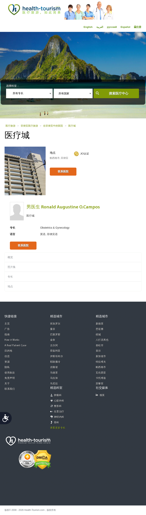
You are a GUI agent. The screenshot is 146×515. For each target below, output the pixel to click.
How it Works (12, 340)
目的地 (8, 351)
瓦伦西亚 (101, 373)
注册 (137, 26)
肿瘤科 (58, 395)
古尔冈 (54, 345)
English (88, 27)
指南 (7, 334)
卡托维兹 (101, 378)
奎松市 (100, 345)
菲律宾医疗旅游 (29, 125)
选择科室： (12, 85)
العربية (99, 27)
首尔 (98, 351)
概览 (10, 257)
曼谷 (52, 329)
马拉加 (54, 378)
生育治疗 (59, 412)
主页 (7, 324)
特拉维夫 (101, 362)
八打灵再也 (102, 340)
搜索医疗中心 (118, 93)
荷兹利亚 (55, 351)
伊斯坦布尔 (56, 356)
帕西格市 (101, 367)
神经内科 (59, 417)
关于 (7, 383)
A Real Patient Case (15, 345)
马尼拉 (54, 383)
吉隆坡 (54, 367)
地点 (10, 286)
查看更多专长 (58, 428)
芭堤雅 (100, 329)
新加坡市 (101, 356)
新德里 (100, 324)
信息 (7, 356)
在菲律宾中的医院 (53, 125)
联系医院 (63, 171)
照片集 (12, 266)
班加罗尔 (55, 324)
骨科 (56, 422)
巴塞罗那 (55, 334)
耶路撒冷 (55, 362)
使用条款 (10, 373)
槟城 (98, 334)
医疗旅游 (10, 125)
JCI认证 (84, 153)
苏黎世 (100, 383)
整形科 (58, 406)
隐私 (7, 367)
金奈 (52, 340)
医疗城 (72, 125)
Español (125, 27)
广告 (7, 329)
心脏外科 (59, 401)
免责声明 (10, 378)
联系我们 (10, 389)
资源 (7, 362)
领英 (100, 395)
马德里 (54, 373)
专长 (10, 276)
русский (112, 27)
